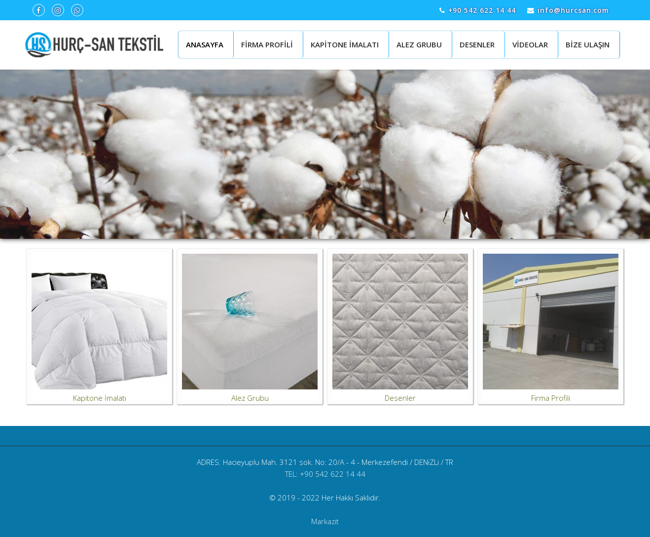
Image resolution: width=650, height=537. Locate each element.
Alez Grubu (250, 398)
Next (637, 154)
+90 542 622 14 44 (482, 10)
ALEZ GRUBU (419, 44)
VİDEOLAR (530, 44)
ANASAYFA (204, 44)
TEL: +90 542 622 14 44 (325, 474)
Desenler (400, 398)
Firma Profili (550, 398)
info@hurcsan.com (573, 10)
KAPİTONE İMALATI (345, 44)
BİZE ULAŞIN (588, 44)
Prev (13, 154)
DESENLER (477, 44)
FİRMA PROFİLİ (267, 44)
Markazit (325, 521)
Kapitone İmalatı (99, 398)
